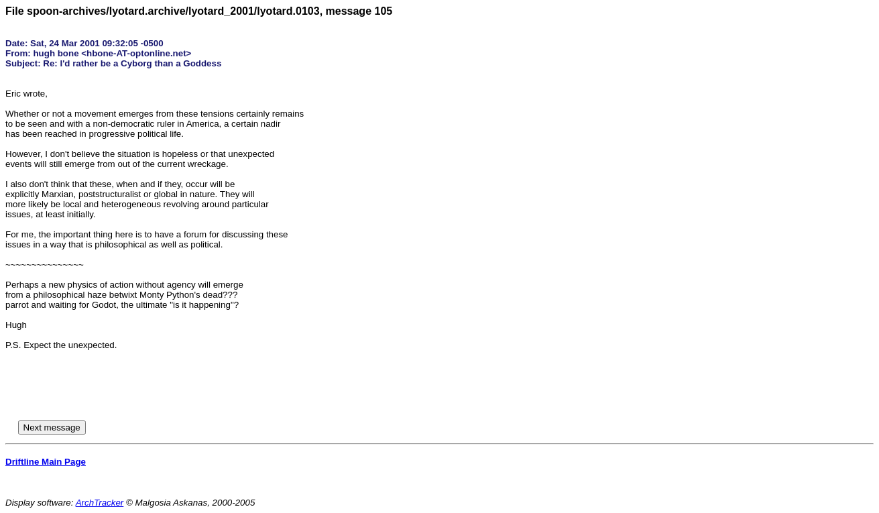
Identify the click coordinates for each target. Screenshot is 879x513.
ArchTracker (100, 503)
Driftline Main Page (45, 462)
